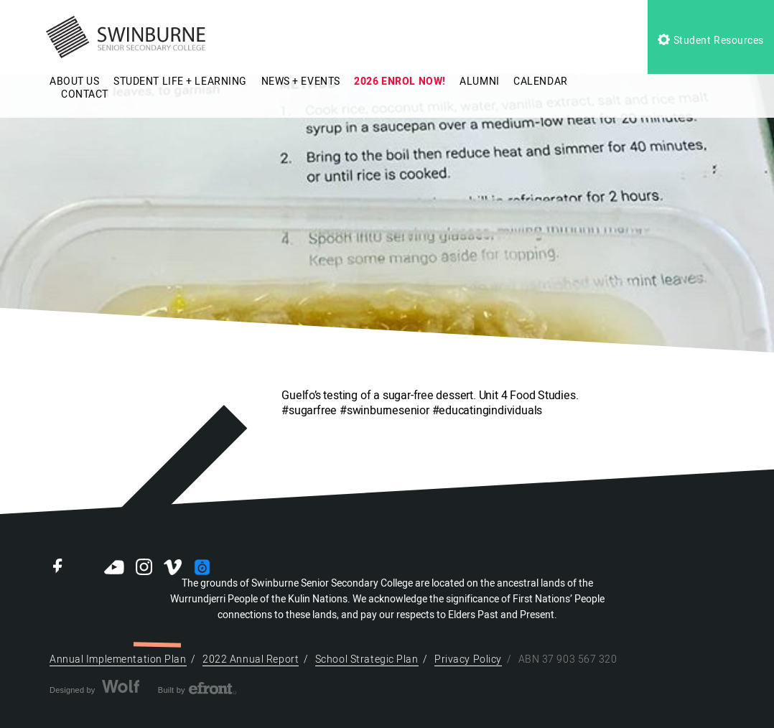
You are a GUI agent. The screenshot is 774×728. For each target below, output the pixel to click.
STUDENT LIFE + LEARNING (180, 81)
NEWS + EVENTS (300, 81)
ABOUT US (74, 81)
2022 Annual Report (250, 659)
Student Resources (711, 40)
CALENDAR (540, 81)
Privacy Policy (468, 659)
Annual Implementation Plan (118, 659)
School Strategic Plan (367, 659)
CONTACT (84, 94)
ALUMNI (479, 81)
